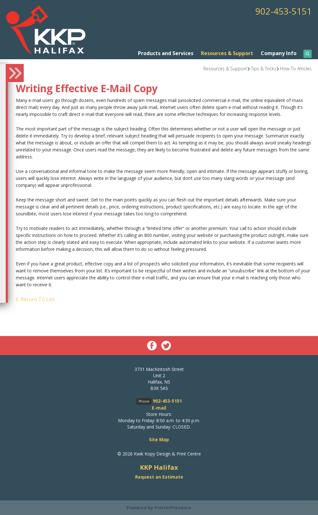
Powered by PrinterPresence (159, 508)
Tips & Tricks (263, 69)
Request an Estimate (159, 477)
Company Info (278, 53)
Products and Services (165, 53)
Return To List (38, 299)
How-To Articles (296, 69)
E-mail (159, 408)
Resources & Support (227, 53)
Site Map (159, 439)
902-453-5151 (283, 11)
